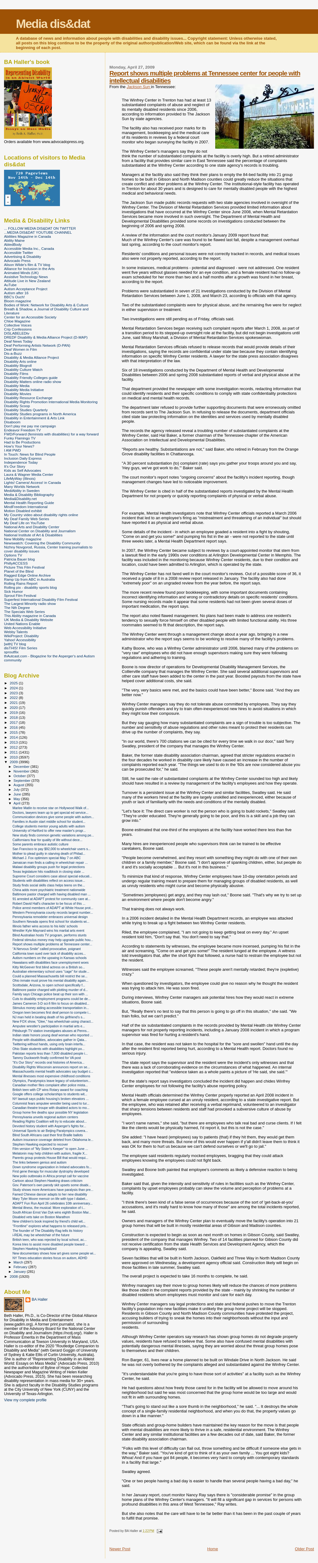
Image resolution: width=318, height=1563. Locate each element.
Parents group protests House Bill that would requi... (50, 1158)
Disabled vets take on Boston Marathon (41, 1217)
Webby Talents (16, 632)
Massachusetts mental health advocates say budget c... (52, 1071)
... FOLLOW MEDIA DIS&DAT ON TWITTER (40, 228)
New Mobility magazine (23, 539)
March (19, 1262)
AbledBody (13, 244)
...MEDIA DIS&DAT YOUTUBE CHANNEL (38, 232)
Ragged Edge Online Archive (27, 575)
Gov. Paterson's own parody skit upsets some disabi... (51, 1185)
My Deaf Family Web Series (26, 519)
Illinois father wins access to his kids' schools (45, 926)
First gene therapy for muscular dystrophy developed (50, 1171)
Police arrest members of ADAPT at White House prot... (52, 908)
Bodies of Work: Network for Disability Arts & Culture (46, 305)
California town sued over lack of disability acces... (49, 953)
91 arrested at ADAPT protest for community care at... (51, 899)
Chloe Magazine (17, 321)
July (17, 789)
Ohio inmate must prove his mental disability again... (50, 980)
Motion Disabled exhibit (23, 511)
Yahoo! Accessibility (20, 640)
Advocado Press (17, 261)
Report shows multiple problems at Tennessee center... (52, 944)
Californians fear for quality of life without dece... (47, 840)
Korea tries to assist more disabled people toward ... (50, 1244)
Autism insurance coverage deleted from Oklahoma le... (52, 1140)
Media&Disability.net (20, 499)
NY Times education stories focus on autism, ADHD (49, 1258)
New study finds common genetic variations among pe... (53, 835)
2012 (14, 747)
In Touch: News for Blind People (30, 454)
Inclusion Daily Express (23, 458)
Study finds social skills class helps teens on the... (48, 885)
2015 (14, 732)
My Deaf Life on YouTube (24, 523)
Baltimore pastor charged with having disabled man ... (51, 894)
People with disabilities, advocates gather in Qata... (49, 1040)
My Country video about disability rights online (41, 515)
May (17, 799)
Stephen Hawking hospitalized (34, 1248)
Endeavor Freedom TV (22, 430)
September (23, 780)
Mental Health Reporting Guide (29, 503)
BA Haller (40, 1299)
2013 (14, 742)
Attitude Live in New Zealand (27, 281)
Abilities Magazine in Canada (27, 236)
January (20, 1271)
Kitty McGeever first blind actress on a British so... (48, 967)
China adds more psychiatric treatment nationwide (48, 890)
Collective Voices (18, 325)
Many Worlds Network (21, 486)
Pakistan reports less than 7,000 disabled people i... (50, 1053)
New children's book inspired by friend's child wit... (48, 1221)
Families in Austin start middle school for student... (48, 821)
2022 (14, 698)
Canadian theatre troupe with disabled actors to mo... (50, 1108)
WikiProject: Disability (21, 636)
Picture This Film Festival (24, 567)
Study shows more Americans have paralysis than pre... (52, 1189)
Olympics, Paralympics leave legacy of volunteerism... (51, 1081)
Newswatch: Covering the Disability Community (42, 543)
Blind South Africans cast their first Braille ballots (47, 1135)
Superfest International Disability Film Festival (41, 599)
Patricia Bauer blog (19, 559)
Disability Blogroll (18, 365)
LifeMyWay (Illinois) (19, 478)
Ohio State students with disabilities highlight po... (48, 1049)
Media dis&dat (53, 23)
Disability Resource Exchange (28, 398)
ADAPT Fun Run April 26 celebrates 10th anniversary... (52, 1203)
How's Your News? (19, 446)
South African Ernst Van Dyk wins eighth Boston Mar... (51, 1212)
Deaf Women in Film (20, 349)
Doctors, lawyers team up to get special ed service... (50, 812)
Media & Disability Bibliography (29, 495)
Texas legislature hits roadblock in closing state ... (48, 871)
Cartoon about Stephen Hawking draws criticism (47, 1180)
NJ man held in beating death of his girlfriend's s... (48, 1017)
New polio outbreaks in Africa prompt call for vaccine (50, 1176)
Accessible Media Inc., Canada (29, 248)
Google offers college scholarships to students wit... (49, 1094)
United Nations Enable (22, 624)
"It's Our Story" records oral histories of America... (48, 1062)
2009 (14, 762)
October (20, 776)
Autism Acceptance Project (25, 289)
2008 (14, 1276)
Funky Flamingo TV (19, 438)
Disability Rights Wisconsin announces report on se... (51, 1067)
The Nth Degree (17, 608)
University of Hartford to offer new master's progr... (49, 830)
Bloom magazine (17, 301)
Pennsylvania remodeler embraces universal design (50, 917)
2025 (14, 683)
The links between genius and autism (39, 1162)
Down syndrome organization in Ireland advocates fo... (52, 1167)
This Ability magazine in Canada (30, 616)
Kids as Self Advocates (22, 470)
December (22, 766)
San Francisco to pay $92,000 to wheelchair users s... (51, 849)
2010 (14, 757)
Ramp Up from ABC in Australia (29, 579)
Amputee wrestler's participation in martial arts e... (48, 1026)
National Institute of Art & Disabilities (33, 535)
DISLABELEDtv (16, 333)
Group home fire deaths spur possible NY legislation (50, 1112)
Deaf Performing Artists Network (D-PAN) (37, 345)
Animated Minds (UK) (21, 273)
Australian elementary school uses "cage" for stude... (50, 971)
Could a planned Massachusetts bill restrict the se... (50, 976)
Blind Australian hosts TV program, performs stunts (49, 935)
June (18, 794)
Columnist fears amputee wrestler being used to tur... (50, 1103)
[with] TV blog (15, 644)
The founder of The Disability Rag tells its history (47, 1230)
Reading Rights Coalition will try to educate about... (49, 1121)
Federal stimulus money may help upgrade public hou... (52, 940)
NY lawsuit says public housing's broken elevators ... (50, 1099)
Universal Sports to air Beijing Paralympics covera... (50, 1131)
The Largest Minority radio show (30, 603)
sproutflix (11, 652)
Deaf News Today (18, 341)
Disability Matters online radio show (32, 382)
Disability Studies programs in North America (40, 414)
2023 (14, 693)
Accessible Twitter (18, 252)
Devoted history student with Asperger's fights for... (49, 1126)
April (17, 803)
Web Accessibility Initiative (25, 628)
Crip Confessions (18, 329)
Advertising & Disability (22, 256)
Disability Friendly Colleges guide (31, 378)
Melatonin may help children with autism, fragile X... (49, 1153)
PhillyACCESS (16, 563)
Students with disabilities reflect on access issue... (48, 880)
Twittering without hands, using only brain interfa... (48, 1044)
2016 (14, 727)
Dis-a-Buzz (13, 353)
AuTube (10, 285)
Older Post (304, 1549)
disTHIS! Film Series (20, 648)
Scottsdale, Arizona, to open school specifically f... (48, 985)
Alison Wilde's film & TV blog (27, 265)
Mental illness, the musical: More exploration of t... (48, 1207)
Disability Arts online (20, 361)
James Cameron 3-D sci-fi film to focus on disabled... (50, 1003)
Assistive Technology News (26, 277)
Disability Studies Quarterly (26, 410)
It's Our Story (14, 466)
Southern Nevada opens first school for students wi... (50, 921)
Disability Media (17, 386)
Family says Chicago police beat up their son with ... (50, 994)
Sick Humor (13, 591)
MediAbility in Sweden (22, 491)
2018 (14, 717)
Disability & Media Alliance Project (31, 357)
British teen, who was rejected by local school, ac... (49, 1239)
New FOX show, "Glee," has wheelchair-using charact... (52, 1021)
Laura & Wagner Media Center (28, 474)
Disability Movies (17, 394)
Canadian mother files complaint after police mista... (50, 1085)
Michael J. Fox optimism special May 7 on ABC (46, 858)
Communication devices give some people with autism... (53, 817)
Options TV (13, 555)
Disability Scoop (17, 406)
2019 (14, 712)
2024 (14, 688)
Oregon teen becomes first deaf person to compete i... (51, 1012)
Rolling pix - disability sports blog (30, 587)
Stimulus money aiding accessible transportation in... (50, 1008)
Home (212, 1549)
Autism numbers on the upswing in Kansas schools (49, 958)
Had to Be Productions (22, 442)
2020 (14, 707)
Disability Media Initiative (24, 390)
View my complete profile (25, 1400)
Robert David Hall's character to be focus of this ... (48, 903)
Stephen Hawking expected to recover (40, 1144)
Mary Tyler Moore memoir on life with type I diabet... (50, 1198)
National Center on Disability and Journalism (40, 531)
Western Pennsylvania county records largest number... (52, 912)
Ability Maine (14, 240)
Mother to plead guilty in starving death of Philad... (48, 853)
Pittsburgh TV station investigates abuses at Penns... (50, 1031)
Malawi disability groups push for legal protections (48, 867)
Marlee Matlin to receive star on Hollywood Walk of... (50, 808)
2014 (14, 737)
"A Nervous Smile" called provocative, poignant (46, 949)
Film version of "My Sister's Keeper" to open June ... (50, 1149)
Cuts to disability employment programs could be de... (51, 999)
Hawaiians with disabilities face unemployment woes (50, 962)
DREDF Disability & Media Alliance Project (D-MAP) (46, 337)
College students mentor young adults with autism (48, 826)
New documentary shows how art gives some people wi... (54, 1253)
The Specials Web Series (24, 612)
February (21, 1267)
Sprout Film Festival (20, 595)
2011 (14, 752)
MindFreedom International (26, 507)
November (22, 771)
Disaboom (12, 422)
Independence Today (21, 462)
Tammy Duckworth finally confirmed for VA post (46, 1058)
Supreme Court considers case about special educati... (52, 876)
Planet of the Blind (19, 571)
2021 (14, 702)
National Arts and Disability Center (31, 527)
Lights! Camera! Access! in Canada (32, 482)
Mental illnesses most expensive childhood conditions (51, 1076)
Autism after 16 (16, 293)
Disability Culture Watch (23, 369)
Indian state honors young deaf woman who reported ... (52, 1035)
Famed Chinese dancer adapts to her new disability (49, 1194)
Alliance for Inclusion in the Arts (29, 269)
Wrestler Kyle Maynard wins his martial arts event (48, 930)
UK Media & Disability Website (28, 620)
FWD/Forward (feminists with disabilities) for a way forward (51, 434)
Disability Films (16, 374)
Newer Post (119, 1549)
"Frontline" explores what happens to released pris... (50, 1226)
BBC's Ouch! (14, 297)
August (19, 785)
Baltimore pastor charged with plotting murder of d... (50, 990)
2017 (14, 722)
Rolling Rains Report (20, 583)
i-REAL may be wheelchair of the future (41, 1235)
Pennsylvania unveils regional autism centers (45, 1117)
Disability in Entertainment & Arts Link (34, 418)
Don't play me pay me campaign (30, 426)
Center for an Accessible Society (30, 317)
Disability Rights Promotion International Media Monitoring (51, 402)
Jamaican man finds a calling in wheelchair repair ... (50, 862)
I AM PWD (12, 450)
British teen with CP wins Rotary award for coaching (50, 1090)
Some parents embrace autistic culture (40, 844)
